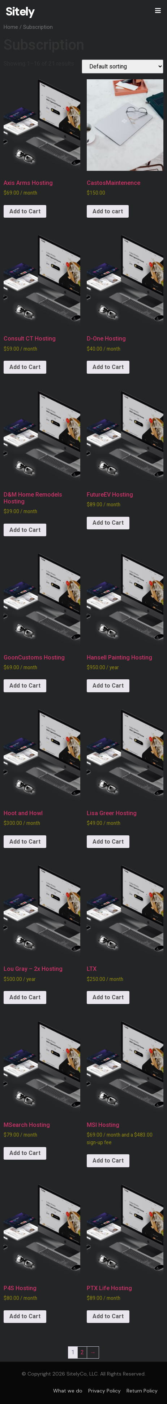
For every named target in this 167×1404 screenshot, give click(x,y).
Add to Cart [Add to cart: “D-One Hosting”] (108, 367)
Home (11, 27)
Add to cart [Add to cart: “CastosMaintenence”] (108, 211)
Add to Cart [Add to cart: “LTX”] (108, 997)
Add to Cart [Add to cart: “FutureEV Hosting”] (108, 522)
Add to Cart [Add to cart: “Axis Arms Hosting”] (24, 211)
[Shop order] (122, 66)
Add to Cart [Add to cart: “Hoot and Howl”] (24, 841)
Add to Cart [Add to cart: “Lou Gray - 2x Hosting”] (24, 997)
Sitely (20, 11)
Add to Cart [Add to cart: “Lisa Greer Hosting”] (108, 841)
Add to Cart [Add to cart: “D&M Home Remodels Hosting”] (24, 529)
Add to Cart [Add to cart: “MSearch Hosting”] (24, 1153)
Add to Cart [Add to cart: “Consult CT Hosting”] (24, 367)
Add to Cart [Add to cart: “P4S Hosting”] (24, 1316)
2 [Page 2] (82, 1352)
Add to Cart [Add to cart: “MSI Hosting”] (108, 1160)
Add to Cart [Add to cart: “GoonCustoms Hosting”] (24, 685)
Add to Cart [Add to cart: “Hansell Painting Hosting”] (108, 685)
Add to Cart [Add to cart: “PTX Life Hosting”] (108, 1316)
